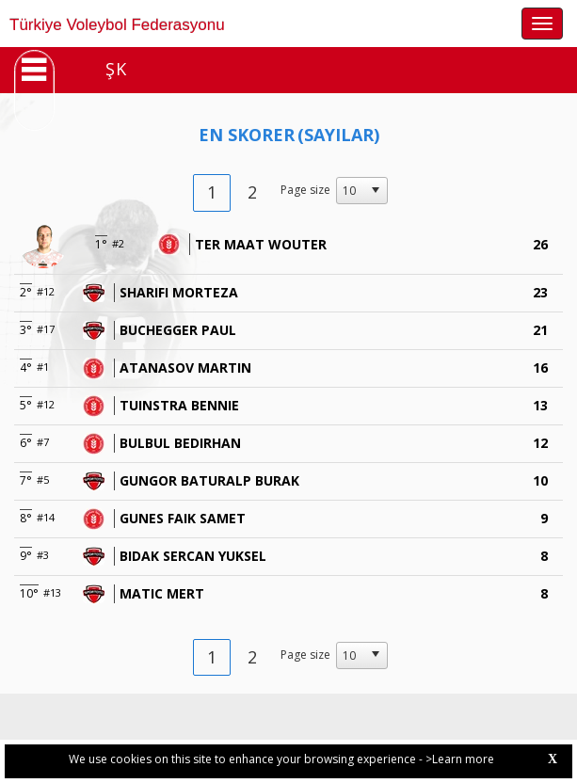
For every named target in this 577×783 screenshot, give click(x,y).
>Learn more (459, 759)
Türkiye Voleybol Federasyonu (117, 25)
